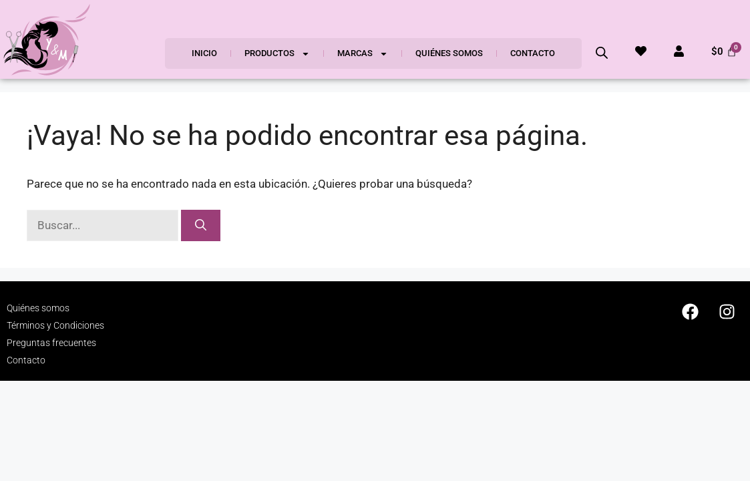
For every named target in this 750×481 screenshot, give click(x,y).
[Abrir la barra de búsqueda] (601, 53)
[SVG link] (46, 39)
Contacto (532, 53)
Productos (277, 54)
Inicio (204, 53)
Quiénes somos (449, 53)
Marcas (362, 54)
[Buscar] (200, 226)
